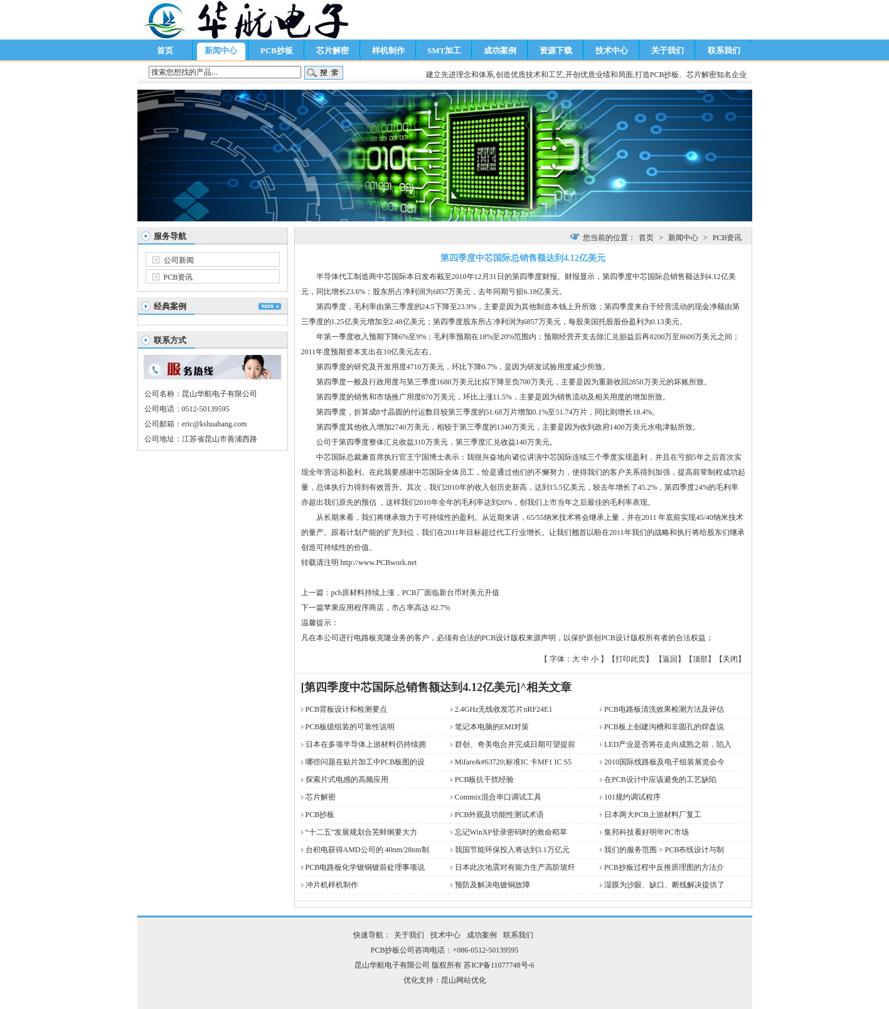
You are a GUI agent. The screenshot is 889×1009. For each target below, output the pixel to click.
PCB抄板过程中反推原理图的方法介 (664, 867)
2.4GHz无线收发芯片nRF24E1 (504, 709)
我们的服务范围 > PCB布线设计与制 (664, 849)
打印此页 (630, 659)
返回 (670, 659)
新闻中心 (221, 50)
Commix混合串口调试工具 (498, 797)
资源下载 (556, 50)
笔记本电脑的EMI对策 (492, 726)
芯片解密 (332, 50)
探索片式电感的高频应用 (347, 779)
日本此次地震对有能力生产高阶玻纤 (515, 867)
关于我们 (667, 50)
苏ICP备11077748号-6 (499, 965)
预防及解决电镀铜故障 (492, 884)
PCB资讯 (178, 277)
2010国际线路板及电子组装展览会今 (664, 762)
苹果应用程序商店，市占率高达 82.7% (387, 607)
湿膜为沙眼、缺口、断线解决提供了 (664, 884)
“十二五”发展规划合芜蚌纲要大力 (362, 832)
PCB (383, 562)
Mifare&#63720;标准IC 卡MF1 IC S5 (513, 762)
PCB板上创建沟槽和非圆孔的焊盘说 (664, 726)
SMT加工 (444, 50)
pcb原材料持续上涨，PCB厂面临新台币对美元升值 (415, 592)
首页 (165, 50)
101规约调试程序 (632, 797)
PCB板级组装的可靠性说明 (350, 726)
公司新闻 (179, 260)
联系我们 (724, 50)
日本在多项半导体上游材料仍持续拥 (366, 744)
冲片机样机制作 (332, 884)
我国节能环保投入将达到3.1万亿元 (512, 849)
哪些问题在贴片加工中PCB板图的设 (365, 762)
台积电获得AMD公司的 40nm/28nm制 (367, 849)
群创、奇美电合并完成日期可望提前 (515, 744)
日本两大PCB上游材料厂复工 (652, 814)
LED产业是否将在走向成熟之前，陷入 (668, 744)
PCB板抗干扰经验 (484, 779)
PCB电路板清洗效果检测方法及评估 (664, 709)
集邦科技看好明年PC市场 (646, 832)
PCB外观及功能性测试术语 (500, 814)
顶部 (700, 659)
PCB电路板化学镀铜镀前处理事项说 (365, 867)
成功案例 (500, 50)
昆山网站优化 (463, 980)
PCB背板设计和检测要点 (347, 709)
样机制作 (388, 50)
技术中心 (611, 50)
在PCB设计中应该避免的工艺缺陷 (664, 779)
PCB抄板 (276, 50)
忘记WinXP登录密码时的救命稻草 (511, 832)
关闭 (730, 659)
